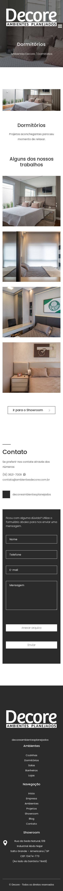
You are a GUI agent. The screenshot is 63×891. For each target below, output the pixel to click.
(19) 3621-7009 (14, 475)
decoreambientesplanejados (27, 494)
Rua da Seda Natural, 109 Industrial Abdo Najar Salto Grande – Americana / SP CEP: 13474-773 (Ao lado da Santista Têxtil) (29, 851)
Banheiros (31, 770)
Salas (31, 765)
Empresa (31, 798)
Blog (31, 818)
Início (31, 793)
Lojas (31, 775)
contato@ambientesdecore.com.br (26, 480)
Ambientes (31, 803)
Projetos (31, 808)
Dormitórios (31, 760)
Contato (31, 823)
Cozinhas (31, 755)
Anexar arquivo (31, 628)
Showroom (31, 813)
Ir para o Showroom (31, 410)
